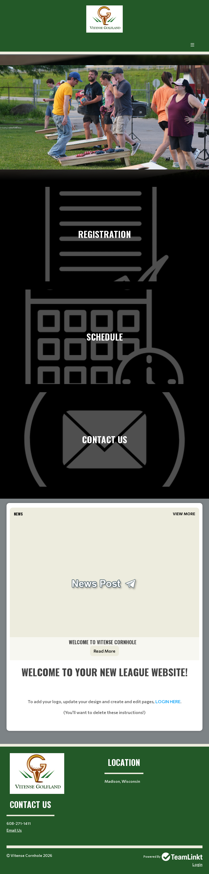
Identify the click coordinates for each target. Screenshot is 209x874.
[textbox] (104, 696)
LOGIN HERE (167, 701)
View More (184, 513)
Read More (104, 650)
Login (197, 864)
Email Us (14, 830)
